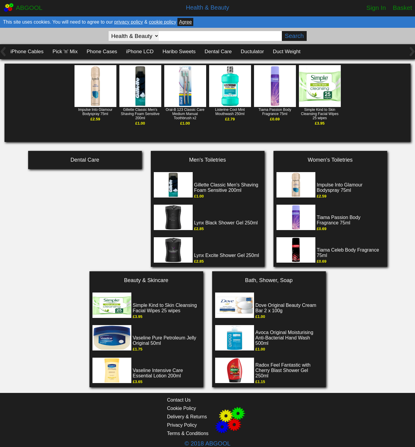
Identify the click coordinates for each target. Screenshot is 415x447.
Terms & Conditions (188, 433)
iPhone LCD (140, 51)
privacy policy (128, 22)
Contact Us (179, 399)
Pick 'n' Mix (65, 51)
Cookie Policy (181, 408)
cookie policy (162, 22)
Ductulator (252, 51)
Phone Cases (102, 51)
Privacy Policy (182, 425)
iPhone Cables (27, 51)
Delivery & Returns (187, 416)
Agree (185, 22)
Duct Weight (286, 51)
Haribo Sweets (179, 51)
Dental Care (218, 51)
